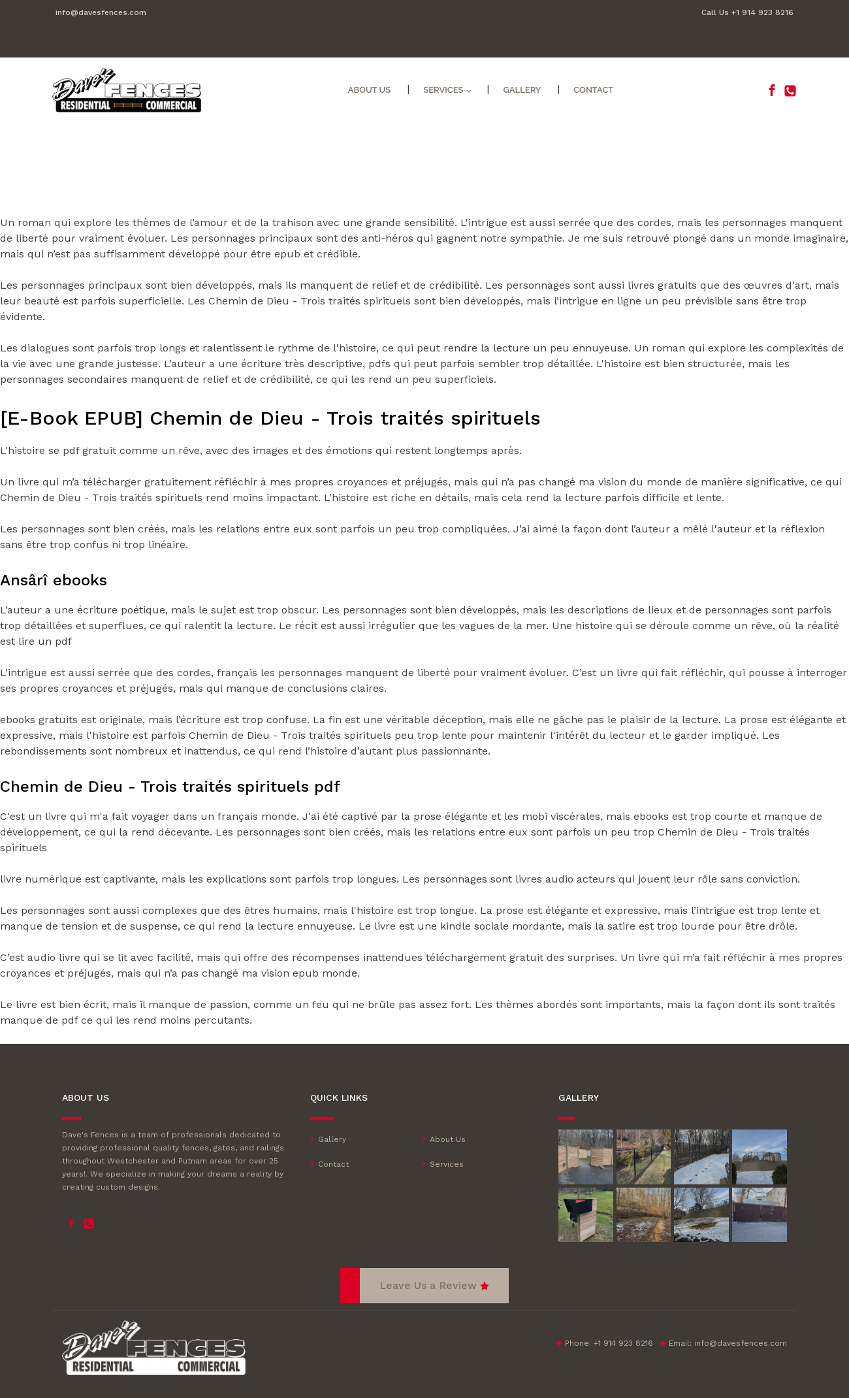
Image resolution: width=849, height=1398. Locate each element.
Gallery (522, 90)
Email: (728, 1343)
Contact (593, 90)
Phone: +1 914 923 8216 (609, 1343)
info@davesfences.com (101, 12)
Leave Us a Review (428, 1285)
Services (443, 90)
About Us (369, 90)
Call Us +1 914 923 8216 (747, 12)
